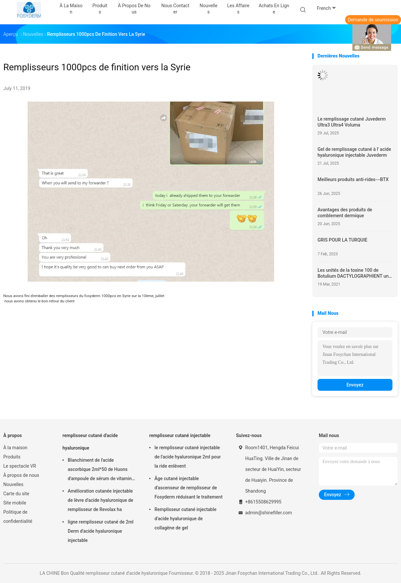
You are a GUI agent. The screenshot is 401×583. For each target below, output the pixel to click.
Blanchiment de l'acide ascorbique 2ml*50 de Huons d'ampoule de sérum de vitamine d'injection (101, 470)
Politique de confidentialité (17, 516)
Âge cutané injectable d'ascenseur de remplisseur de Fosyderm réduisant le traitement (188, 488)
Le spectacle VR (19, 466)
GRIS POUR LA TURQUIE (342, 240)
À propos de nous (21, 475)
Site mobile (14, 502)
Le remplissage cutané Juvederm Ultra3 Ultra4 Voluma (352, 122)
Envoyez (355, 384)
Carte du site (16, 493)
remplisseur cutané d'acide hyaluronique (90, 442)
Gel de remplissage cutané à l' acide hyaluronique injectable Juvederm (354, 152)
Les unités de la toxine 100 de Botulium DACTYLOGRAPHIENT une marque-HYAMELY (354, 273)
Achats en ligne (274, 8)
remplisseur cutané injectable (179, 435)
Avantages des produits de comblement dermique (345, 212)
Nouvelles (13, 484)
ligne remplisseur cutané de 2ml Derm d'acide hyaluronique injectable (100, 531)
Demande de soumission (373, 19)
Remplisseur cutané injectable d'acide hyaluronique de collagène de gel (185, 518)
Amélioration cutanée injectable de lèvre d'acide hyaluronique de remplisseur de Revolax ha (100, 500)
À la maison (15, 447)
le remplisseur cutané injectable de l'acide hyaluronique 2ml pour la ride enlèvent (187, 457)
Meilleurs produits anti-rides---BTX (353, 179)
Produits (11, 456)
